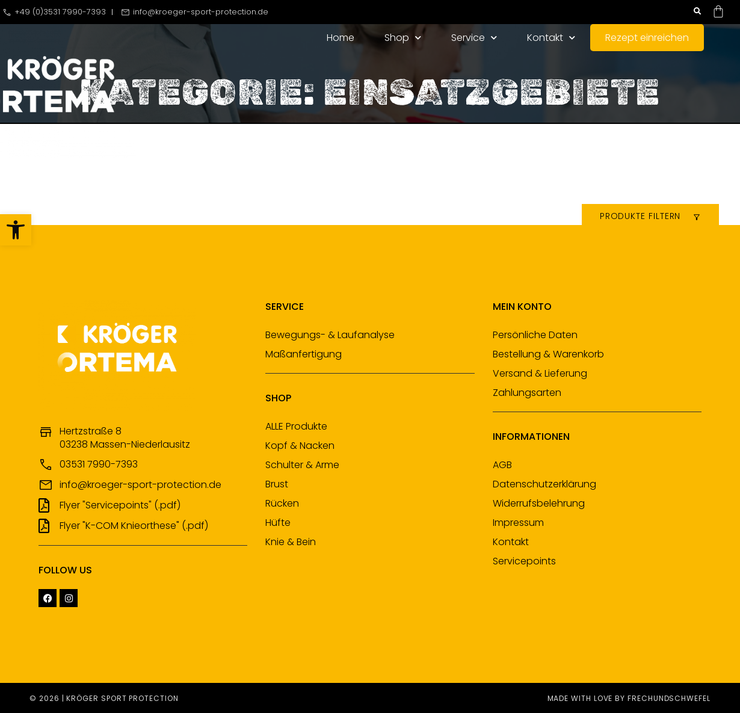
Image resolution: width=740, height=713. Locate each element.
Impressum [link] (518, 522)
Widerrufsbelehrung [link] (539, 503)
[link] (15, 229)
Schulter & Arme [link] (302, 465)
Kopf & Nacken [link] (300, 445)
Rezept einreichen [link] (647, 38)
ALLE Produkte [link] (296, 426)
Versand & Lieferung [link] (540, 373)
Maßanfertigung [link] (303, 354)
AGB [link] (502, 465)
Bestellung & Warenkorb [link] (548, 354)
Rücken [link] (282, 503)
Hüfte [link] (278, 522)
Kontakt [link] (551, 37)
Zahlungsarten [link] (527, 393)
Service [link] (474, 37)
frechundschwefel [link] (669, 698)
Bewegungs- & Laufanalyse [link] (330, 335)
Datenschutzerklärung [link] (544, 484)
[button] (697, 11)
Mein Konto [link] (522, 306)
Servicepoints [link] (524, 561)
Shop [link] (402, 37)
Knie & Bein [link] (290, 542)
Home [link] (340, 38)
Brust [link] (276, 484)
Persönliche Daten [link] (535, 335)
